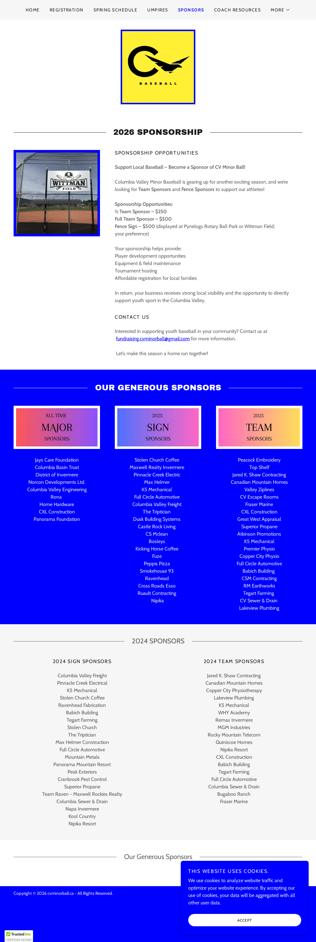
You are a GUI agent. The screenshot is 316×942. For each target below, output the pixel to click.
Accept (246, 932)
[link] (158, 78)
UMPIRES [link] (157, 10)
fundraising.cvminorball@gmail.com (153, 363)
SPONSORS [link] (191, 10)
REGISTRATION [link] (67, 10)
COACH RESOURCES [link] (237, 10)
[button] (280, 10)
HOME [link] (33, 10)
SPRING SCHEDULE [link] (115, 10)
